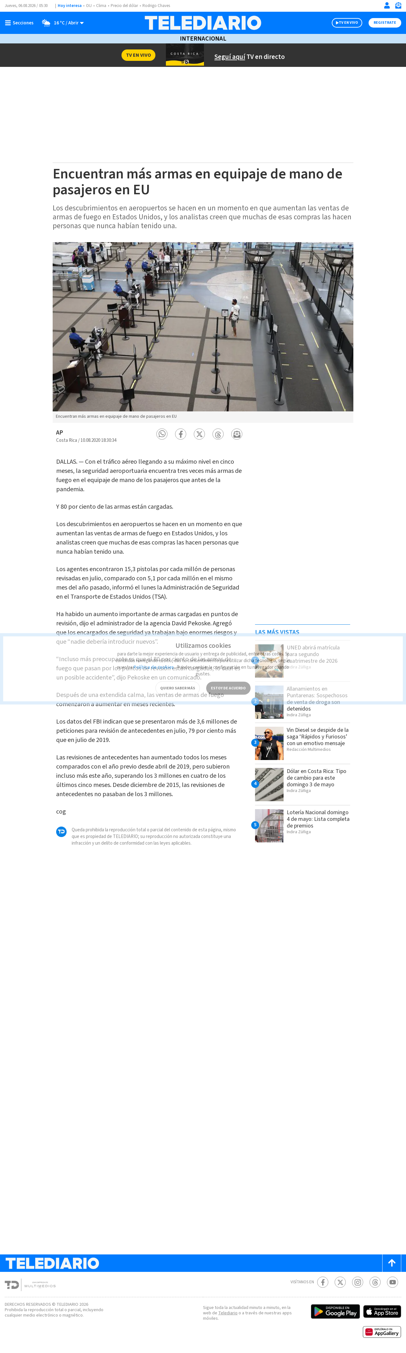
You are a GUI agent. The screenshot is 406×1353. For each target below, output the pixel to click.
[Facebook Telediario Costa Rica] (322, 1282)
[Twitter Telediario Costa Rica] (340, 1282)
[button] (162, 434)
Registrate (385, 22)
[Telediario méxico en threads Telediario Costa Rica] (375, 1282)
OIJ (89, 5)
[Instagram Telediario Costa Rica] (357, 1282)
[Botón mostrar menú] (20, 23)
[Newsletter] (398, 7)
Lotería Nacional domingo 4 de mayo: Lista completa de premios (312, 822)
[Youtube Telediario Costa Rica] (392, 1282)
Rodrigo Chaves (159, 5)
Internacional (203, 38)
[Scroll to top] (391, 1263)
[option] (203, 332)
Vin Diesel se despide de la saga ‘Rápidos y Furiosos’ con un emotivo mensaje (318, 740)
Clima (101, 5)
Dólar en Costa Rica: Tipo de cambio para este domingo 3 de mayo (318, 778)
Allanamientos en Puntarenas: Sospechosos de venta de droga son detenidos (316, 699)
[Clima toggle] (61, 23)
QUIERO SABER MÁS (177, 677)
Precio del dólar (126, 5)
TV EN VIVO (348, 22)
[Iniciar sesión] (387, 5)
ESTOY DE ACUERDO (228, 677)
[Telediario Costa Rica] (203, 23)
